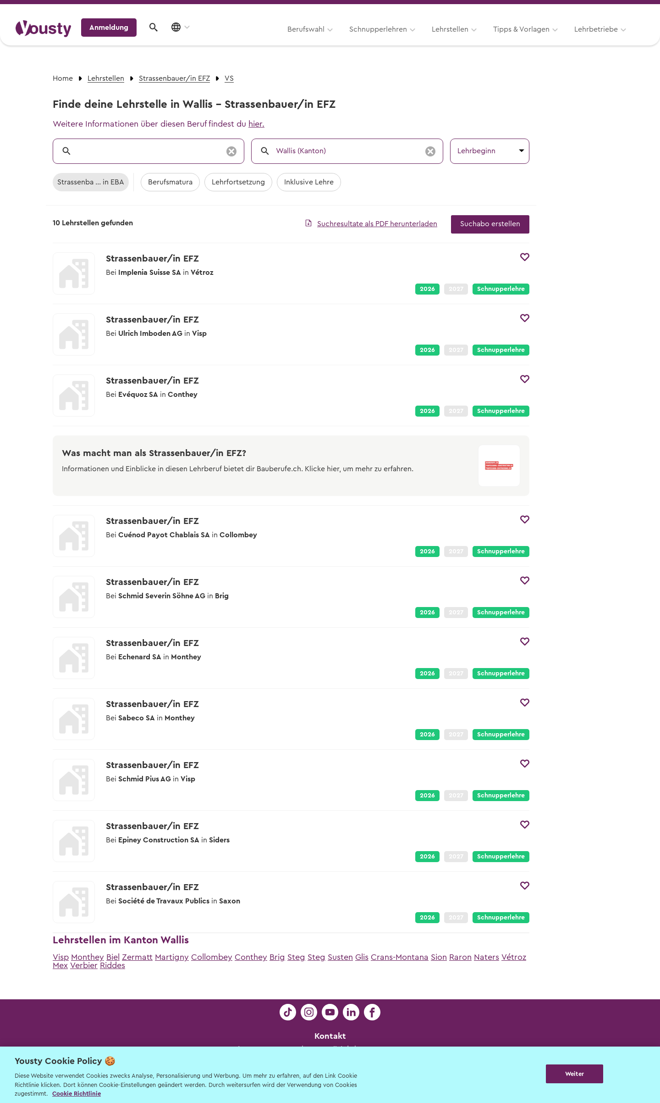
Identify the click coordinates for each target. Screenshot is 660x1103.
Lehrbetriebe (480, 40)
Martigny (172, 957)
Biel (113, 957)
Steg (296, 957)
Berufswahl (190, 40)
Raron (460, 957)
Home (63, 78)
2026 (427, 289)
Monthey (87, 957)
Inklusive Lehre (309, 182)
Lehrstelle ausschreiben (605, 9)
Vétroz (513, 957)
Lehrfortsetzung (238, 182)
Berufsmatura (170, 182)
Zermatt (137, 957)
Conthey (251, 957)
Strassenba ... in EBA (90, 182)
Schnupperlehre (501, 289)
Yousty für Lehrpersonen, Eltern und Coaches (474, 9)
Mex (60, 965)
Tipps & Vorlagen (406, 40)
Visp (61, 957)
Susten (340, 957)
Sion (439, 957)
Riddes (112, 965)
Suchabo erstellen (490, 224)
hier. (256, 124)
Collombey (211, 957)
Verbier (84, 965)
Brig (277, 957)
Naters (486, 957)
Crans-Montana (400, 957)
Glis (361, 957)
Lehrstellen (334, 40)
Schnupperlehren (263, 40)
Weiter (574, 1074)
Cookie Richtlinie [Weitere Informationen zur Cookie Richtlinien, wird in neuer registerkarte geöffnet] (76, 1094)
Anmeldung (564, 39)
